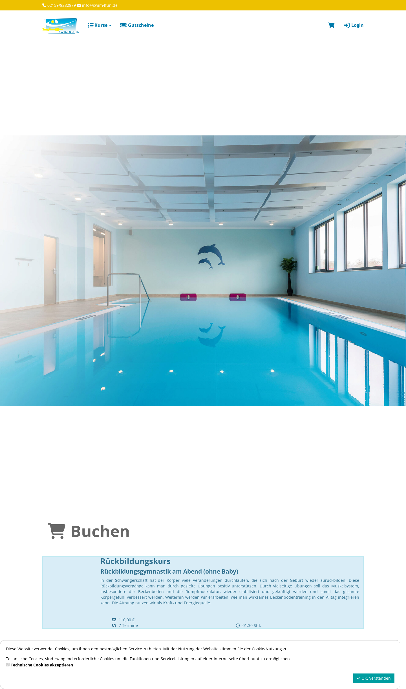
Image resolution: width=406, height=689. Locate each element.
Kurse (99, 25)
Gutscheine (137, 25)
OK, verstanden (374, 678)
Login (353, 25)
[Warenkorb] (331, 25)
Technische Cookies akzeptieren (42, 665)
